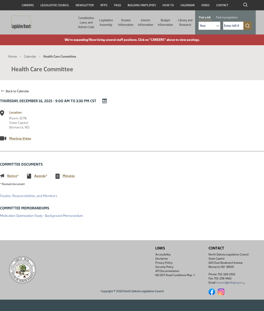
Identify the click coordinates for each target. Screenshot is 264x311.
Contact (222, 5)
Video (205, 5)
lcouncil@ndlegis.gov (230, 282)
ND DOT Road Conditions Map (175, 275)
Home (12, 56)
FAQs (117, 5)
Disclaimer (161, 258)
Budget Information (165, 22)
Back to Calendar (15, 91)
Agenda (40, 176)
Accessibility (163, 254)
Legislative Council (54, 5)
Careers (28, 5)
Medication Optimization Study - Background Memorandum (41, 215)
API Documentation (167, 271)
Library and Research (185, 22)
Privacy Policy (164, 263)
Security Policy (164, 267)
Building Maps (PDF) (142, 5)
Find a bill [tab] (204, 17)
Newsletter (85, 5)
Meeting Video (20, 138)
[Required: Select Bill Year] (209, 25)
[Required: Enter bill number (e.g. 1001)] (233, 25)
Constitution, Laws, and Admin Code (86, 22)
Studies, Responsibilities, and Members (28, 196)
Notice (12, 176)
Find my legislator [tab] (227, 17)
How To (168, 5)
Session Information (125, 22)
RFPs (103, 5)
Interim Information (145, 22)
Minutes (69, 176)
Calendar (187, 5)
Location (15, 112)
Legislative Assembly (106, 22)
